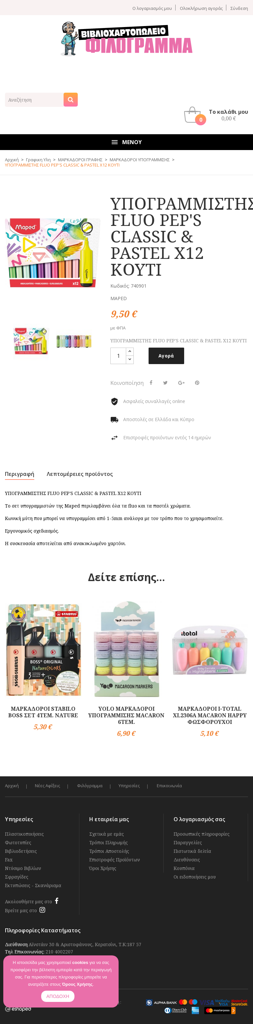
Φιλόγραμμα (90, 786)
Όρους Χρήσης (77, 984)
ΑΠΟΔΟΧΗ (57, 996)
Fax (9, 859)
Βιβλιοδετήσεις (21, 851)
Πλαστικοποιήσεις (24, 834)
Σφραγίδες (16, 877)
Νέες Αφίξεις (47, 786)
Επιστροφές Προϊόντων (114, 859)
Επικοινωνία (170, 786)
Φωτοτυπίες (18, 842)
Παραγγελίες (188, 842)
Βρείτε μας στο (21, 910)
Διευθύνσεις (187, 859)
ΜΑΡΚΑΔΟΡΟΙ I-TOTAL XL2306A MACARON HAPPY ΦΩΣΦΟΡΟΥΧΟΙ (210, 715)
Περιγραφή (19, 474)
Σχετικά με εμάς (106, 834)
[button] (217, 115)
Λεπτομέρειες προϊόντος (80, 474)
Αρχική (12, 786)
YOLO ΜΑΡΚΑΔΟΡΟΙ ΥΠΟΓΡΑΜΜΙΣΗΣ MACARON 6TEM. (126, 715)
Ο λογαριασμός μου (152, 8)
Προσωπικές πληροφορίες (202, 834)
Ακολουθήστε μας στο (28, 901)
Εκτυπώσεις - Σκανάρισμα (33, 885)
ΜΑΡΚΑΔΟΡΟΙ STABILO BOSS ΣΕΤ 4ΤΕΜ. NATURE (43, 712)
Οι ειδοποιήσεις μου (195, 877)
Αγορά (166, 356)
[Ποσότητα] (118, 356)
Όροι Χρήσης (102, 868)
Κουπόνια (184, 868)
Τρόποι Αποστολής (109, 851)
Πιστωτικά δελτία (192, 851)
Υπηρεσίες (130, 786)
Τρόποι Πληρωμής (108, 842)
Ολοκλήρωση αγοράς (201, 8)
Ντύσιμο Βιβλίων (23, 868)
